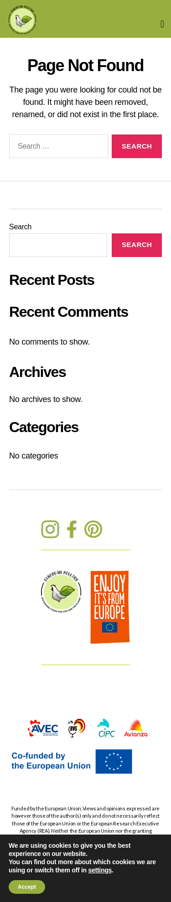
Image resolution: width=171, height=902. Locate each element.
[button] (162, 23)
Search (20, 227)
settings (100, 870)
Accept (27, 887)
